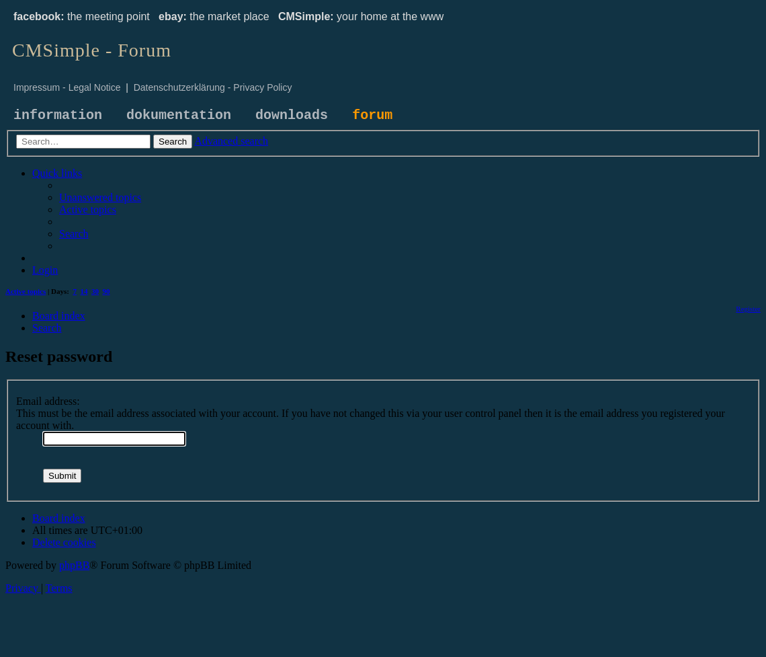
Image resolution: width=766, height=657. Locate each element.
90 (106, 291)
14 (84, 291)
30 (95, 291)
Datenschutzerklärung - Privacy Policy (213, 87)
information (57, 115)
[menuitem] (100, 197)
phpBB (74, 565)
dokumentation (178, 115)
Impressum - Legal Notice (67, 87)
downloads (291, 115)
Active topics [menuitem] (25, 291)
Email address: (48, 401)
